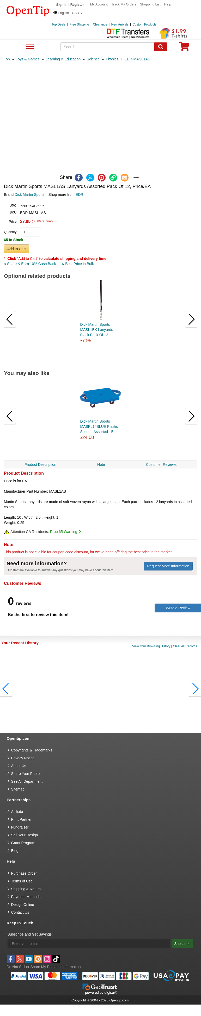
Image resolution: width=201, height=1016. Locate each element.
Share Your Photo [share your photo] (25, 774)
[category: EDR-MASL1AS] (137, 59)
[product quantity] (30, 232)
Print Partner (21, 819)
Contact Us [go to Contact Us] (20, 912)
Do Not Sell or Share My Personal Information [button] (44, 967)
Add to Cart (16, 249)
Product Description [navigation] (40, 464)
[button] (68, 13)
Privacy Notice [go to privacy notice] (22, 758)
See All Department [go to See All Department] (27, 781)
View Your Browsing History (151, 646)
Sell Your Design (24, 835)
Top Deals (58, 24)
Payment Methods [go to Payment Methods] (26, 897)
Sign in (61, 5)
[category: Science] (93, 59)
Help (167, 4)
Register (77, 5)
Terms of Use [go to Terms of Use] (22, 881)
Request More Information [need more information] (168, 566)
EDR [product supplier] (79, 194)
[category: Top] (7, 59)
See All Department (29, 47)
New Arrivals (120, 24)
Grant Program (23, 843)
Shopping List (150, 4)
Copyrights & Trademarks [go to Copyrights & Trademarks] (31, 750)
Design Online (22, 904)
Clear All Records (185, 646)
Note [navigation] (101, 464)
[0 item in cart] (184, 48)
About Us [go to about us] (18, 766)
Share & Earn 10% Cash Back (30, 264)
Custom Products (144, 24)
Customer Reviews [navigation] (161, 464)
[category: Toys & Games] (28, 59)
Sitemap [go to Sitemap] (18, 789)
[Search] (160, 46)
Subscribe (182, 944)
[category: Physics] (112, 59)
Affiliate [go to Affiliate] (17, 812)
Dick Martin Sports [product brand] (29, 194)
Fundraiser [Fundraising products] (20, 827)
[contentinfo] (28, 11)
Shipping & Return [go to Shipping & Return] (26, 889)
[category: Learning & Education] (63, 59)
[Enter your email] (89, 943)
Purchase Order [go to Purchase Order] (24, 873)
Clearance (100, 24)
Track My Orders (123, 4)
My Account (99, 4)
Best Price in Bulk (78, 264)
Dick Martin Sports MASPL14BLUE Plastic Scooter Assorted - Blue (99, 426)
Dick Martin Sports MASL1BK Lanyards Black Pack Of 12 (96, 329)
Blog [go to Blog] (15, 851)
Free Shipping (79, 24)
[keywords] (107, 46)
